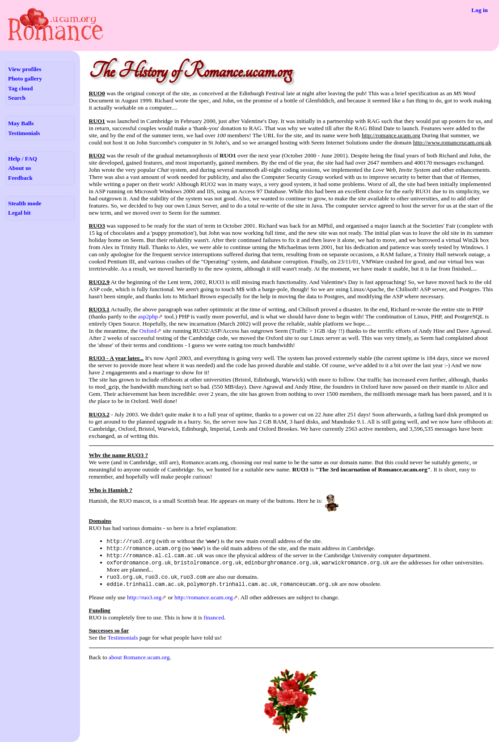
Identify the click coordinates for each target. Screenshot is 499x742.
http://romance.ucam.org (203, 597)
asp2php (148, 316)
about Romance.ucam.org (139, 657)
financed (213, 617)
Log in (479, 10)
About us (19, 168)
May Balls (21, 123)
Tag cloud (20, 88)
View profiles (24, 69)
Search (16, 97)
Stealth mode (24, 203)
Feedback (20, 177)
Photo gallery (25, 78)
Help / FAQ (22, 158)
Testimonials (24, 133)
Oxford (147, 330)
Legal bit (19, 212)
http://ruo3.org (144, 597)
